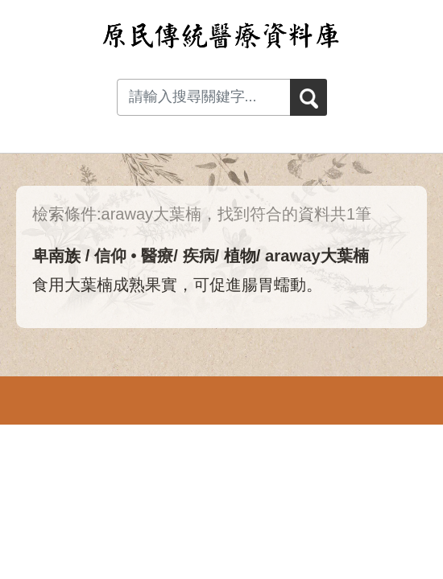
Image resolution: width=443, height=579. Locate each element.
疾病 (199, 256)
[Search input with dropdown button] (203, 97)
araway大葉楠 (317, 256)
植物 (240, 256)
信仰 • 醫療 (133, 256)
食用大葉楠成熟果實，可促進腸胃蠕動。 (177, 285)
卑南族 (56, 256)
